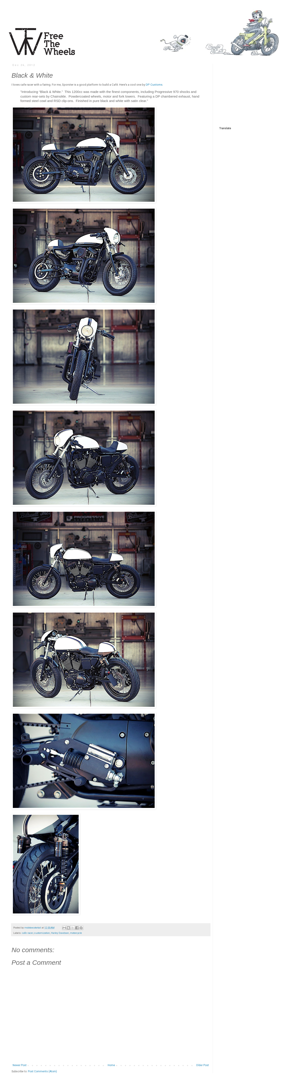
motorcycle (76, 933)
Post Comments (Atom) (42, 1071)
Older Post (202, 1065)
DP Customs (153, 84)
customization (42, 933)
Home (111, 1065)
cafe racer (27, 933)
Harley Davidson (60, 933)
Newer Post (20, 1065)
